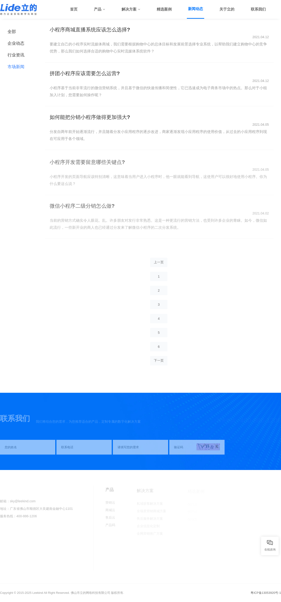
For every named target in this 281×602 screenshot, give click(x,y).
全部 (11, 31)
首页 (74, 9)
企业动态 (15, 43)
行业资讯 (15, 55)
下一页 (159, 362)
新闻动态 (195, 9)
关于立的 (226, 9)
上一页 (159, 264)
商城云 (110, 512)
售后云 (110, 519)
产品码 (110, 527)
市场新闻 (15, 67)
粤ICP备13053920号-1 (266, 593)
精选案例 (164, 9)
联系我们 (258, 9)
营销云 (110, 504)
